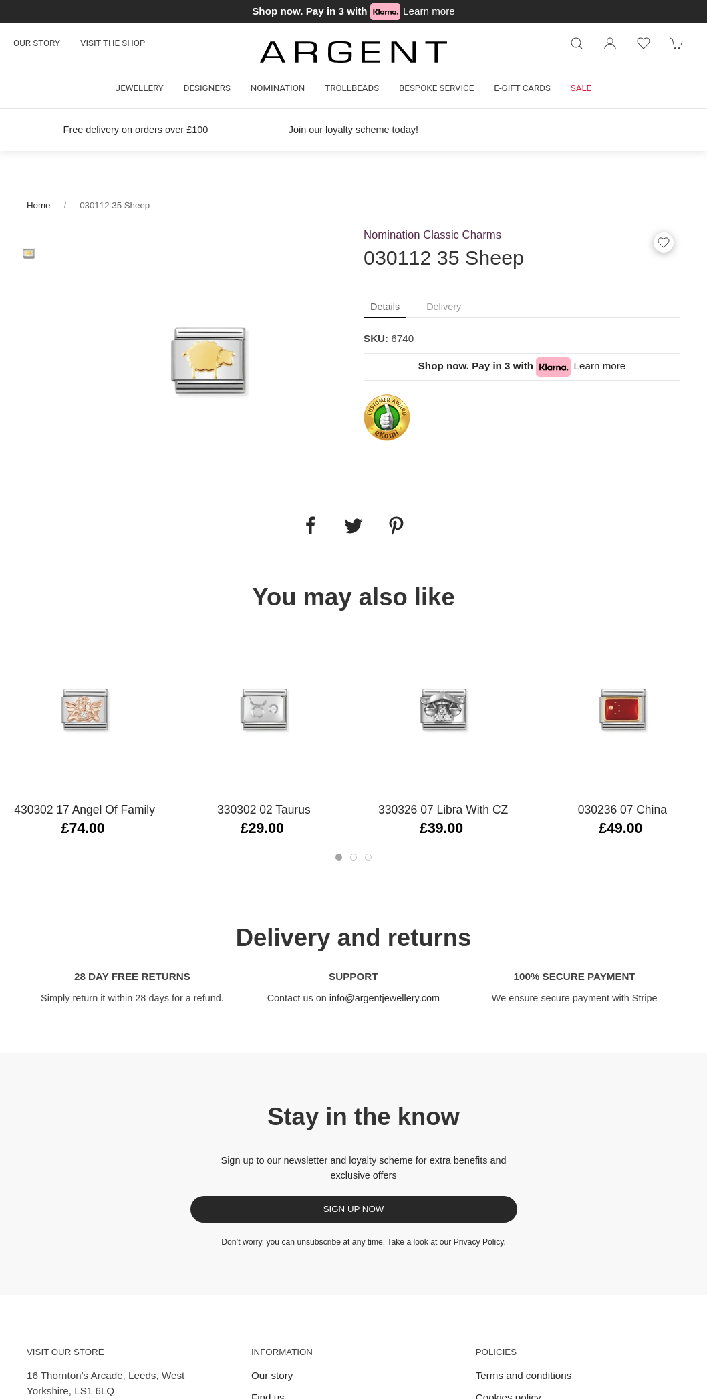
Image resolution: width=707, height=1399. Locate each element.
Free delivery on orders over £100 (135, 129)
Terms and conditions (524, 1375)
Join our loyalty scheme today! (353, 129)
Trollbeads (352, 88)
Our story (36, 43)
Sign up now (353, 1209)
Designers (207, 88)
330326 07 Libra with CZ (443, 809)
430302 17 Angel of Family (84, 809)
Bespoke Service (436, 88)
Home (38, 205)
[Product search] (576, 43)
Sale (581, 88)
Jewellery (140, 88)
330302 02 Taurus (264, 809)
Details (385, 306)
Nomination (278, 88)
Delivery (443, 306)
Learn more (429, 11)
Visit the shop (112, 43)
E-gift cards (522, 88)
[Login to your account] (610, 43)
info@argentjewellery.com (384, 998)
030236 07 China (622, 809)
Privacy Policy (479, 1242)
